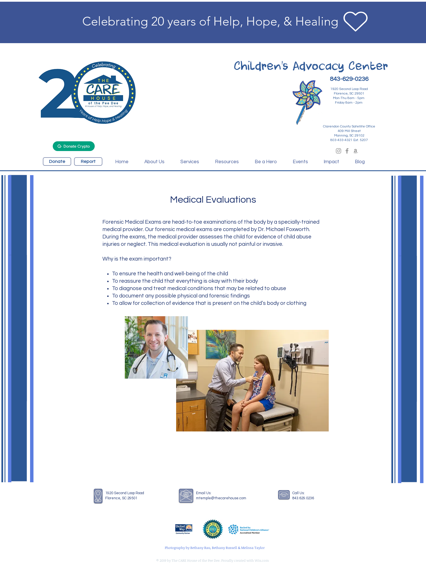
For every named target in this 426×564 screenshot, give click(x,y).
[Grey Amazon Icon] (355, 150)
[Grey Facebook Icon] (347, 150)
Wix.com (262, 560)
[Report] (88, 161)
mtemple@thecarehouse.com (221, 498)
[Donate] (57, 161)
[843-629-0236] (349, 79)
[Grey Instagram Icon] (338, 150)
